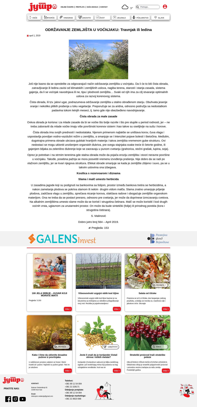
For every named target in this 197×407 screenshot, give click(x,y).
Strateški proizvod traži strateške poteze (147, 356)
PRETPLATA (80, 7)
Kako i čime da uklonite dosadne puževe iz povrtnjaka (49, 356)
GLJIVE (161, 18)
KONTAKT (104, 7)
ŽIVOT (102, 18)
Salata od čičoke (147, 293)
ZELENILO (121, 18)
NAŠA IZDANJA (92, 7)
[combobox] (147, 7)
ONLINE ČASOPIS (67, 7)
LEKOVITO (86, 18)
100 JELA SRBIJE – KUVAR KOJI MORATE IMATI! (49, 294)
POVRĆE (51, 18)
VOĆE (34, 18)
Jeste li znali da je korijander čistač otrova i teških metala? (98, 356)
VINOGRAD (68, 18)
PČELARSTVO (142, 18)
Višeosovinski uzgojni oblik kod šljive (98, 293)
